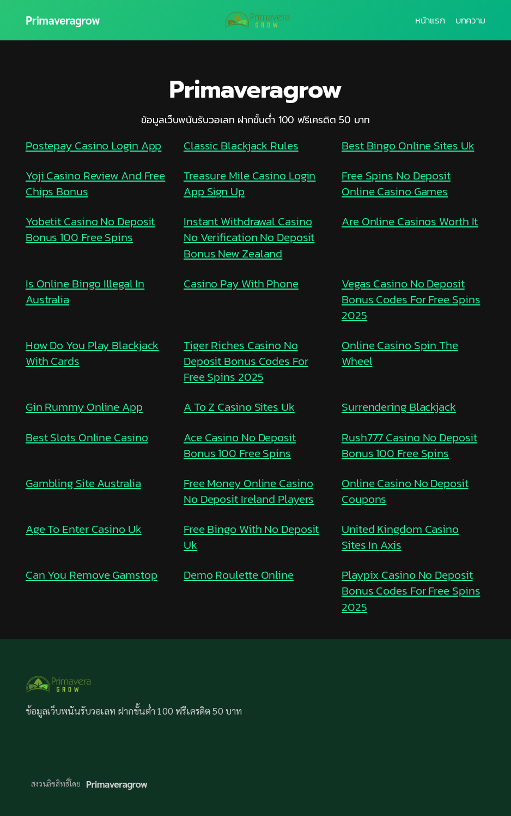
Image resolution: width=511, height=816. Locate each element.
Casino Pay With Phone (241, 283)
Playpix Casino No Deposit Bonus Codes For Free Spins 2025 (411, 590)
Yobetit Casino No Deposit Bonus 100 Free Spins (90, 229)
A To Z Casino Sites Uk (239, 406)
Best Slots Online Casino (87, 437)
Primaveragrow (63, 20)
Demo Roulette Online (239, 574)
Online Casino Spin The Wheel (400, 353)
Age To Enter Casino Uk (84, 528)
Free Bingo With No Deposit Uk (251, 536)
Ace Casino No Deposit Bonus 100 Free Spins (240, 445)
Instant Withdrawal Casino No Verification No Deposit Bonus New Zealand (249, 237)
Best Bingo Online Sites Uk (408, 145)
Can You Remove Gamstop (91, 574)
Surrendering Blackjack (399, 406)
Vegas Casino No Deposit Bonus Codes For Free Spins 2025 (411, 299)
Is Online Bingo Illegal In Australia (85, 291)
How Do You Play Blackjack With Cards (92, 353)
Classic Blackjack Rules (241, 145)
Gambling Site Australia (83, 483)
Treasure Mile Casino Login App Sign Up (249, 183)
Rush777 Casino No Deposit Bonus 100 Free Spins (409, 445)
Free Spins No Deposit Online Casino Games (396, 183)
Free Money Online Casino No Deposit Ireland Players (249, 491)
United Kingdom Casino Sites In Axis (400, 536)
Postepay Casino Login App (94, 145)
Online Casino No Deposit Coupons (405, 491)
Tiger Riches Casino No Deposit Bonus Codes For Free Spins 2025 (246, 361)
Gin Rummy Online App (84, 406)
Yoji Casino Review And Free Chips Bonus (95, 183)
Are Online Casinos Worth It (410, 221)
